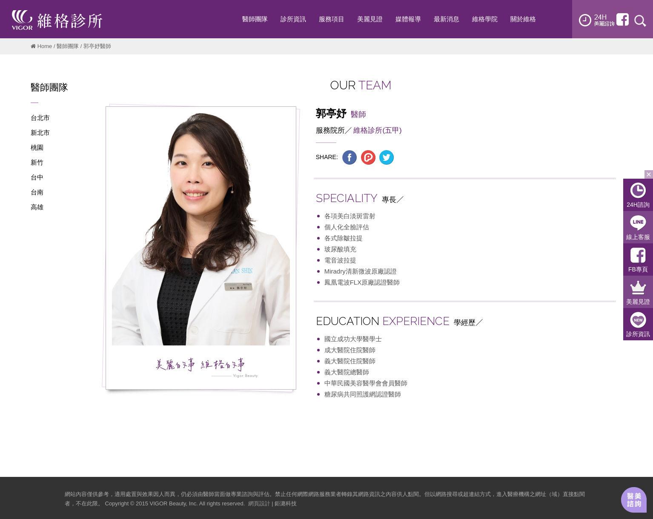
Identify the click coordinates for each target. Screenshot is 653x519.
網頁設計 (259, 503)
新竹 (37, 162)
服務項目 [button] (331, 19)
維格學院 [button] (485, 19)
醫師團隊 (68, 46)
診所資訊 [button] (293, 19)
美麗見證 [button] (370, 19)
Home (44, 46)
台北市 (40, 117)
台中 (37, 177)
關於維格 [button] (523, 19)
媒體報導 (408, 19)
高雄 (37, 207)
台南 (37, 192)
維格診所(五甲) (377, 130)
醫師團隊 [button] (255, 19)
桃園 (37, 147)
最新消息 (446, 19)
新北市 (40, 132)
